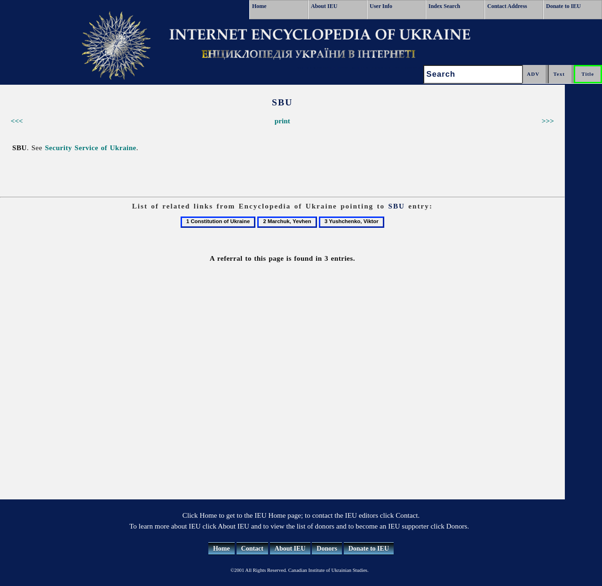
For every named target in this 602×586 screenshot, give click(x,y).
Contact (252, 548)
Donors (327, 548)
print (282, 121)
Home (259, 6)
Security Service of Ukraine (90, 148)
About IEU (324, 6)
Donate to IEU (563, 6)
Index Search (444, 6)
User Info (381, 6)
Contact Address (507, 6)
